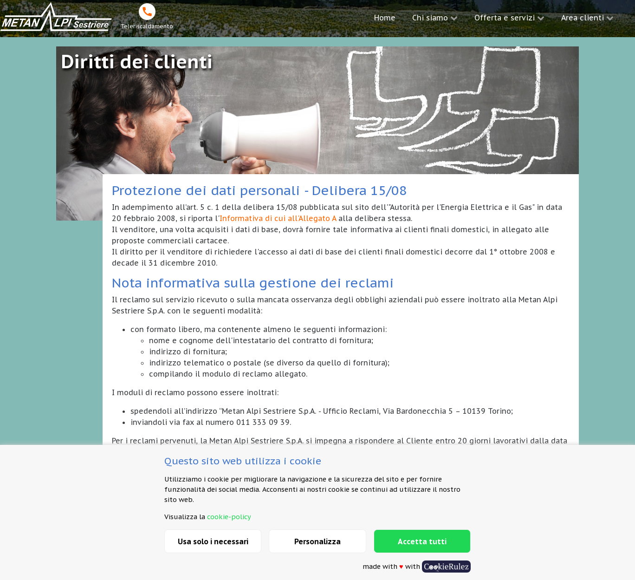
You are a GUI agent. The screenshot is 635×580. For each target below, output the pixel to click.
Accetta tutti (422, 541)
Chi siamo (430, 17)
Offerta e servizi (504, 17)
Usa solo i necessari (213, 541)
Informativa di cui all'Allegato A (278, 218)
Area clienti (582, 17)
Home (384, 17)
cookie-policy (229, 516)
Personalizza (317, 541)
